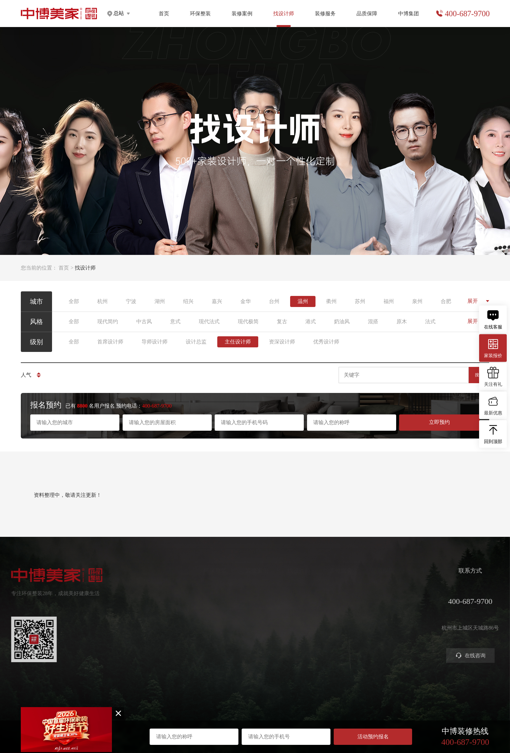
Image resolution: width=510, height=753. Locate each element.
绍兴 (188, 301)
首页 (164, 13)
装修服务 (325, 13)
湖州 (159, 301)
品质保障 (366, 13)
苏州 (360, 301)
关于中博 (413, 588)
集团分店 (413, 600)
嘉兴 (217, 301)
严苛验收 (371, 600)
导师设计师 (154, 341)
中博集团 (408, 13)
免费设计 (329, 611)
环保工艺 (371, 588)
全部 (74, 301)
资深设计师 (282, 341)
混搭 (373, 321)
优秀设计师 (326, 341)
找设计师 (289, 571)
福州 (388, 301)
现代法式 (209, 321)
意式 (175, 321)
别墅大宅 (203, 646)
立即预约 (439, 422)
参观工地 (329, 623)
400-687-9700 (467, 13)
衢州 (331, 301)
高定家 (201, 611)
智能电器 (203, 635)
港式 (310, 321)
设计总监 (196, 341)
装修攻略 (329, 646)
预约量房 (329, 588)
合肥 (446, 301)
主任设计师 (238, 341)
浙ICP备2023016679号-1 (255, 716)
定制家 (201, 600)
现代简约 (107, 321)
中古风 (144, 321)
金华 (245, 301)
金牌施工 (371, 611)
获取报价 (329, 600)
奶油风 (342, 321)
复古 (282, 321)
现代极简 (248, 321)
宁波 (131, 301)
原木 (401, 321)
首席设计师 (110, 341)
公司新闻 (413, 611)
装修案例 (242, 13)
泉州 (417, 301)
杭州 (102, 301)
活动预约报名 (373, 736)
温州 (303, 301)
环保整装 (200, 13)
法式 (430, 321)
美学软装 (203, 623)
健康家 (201, 588)
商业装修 (329, 635)
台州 (274, 301)
